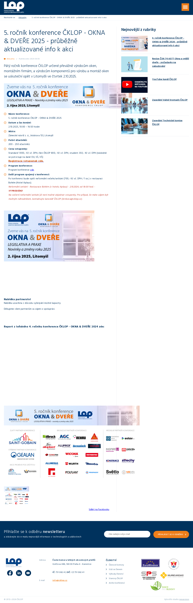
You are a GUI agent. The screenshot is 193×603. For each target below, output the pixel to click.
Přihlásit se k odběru (170, 535)
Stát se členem (115, 570)
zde (32, 170)
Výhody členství (116, 574)
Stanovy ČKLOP (116, 579)
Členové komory (116, 565)
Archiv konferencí (117, 583)
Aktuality (23, 17)
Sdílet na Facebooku (99, 509)
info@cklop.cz (59, 581)
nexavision (184, 599)
